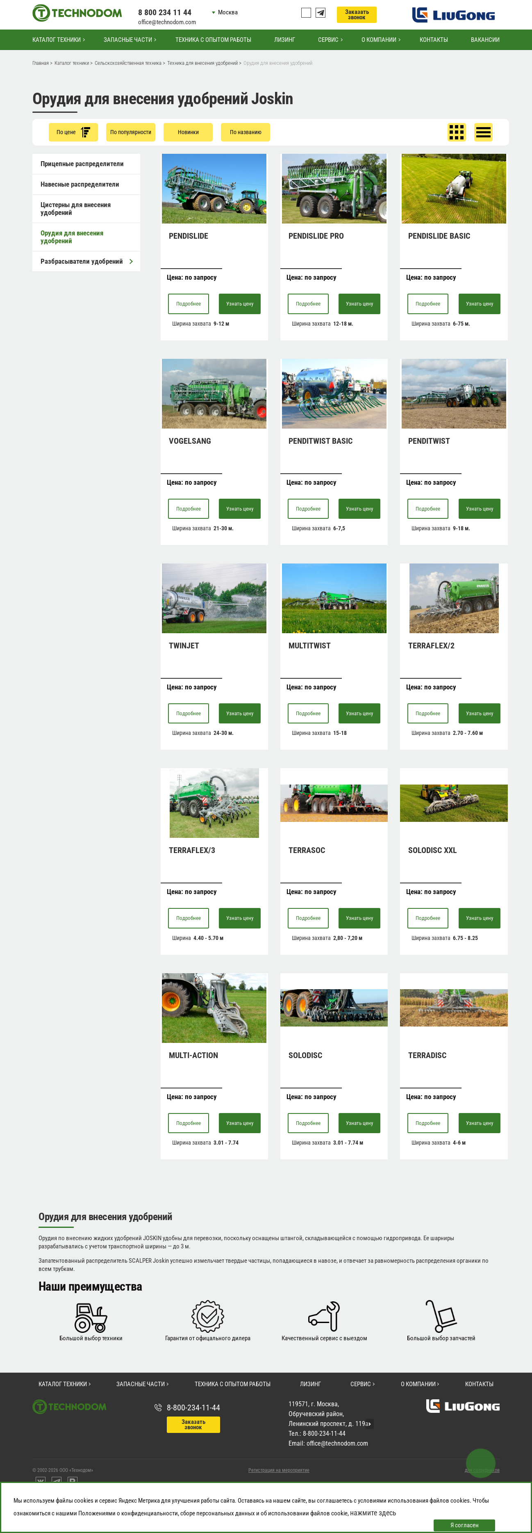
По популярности (130, 132)
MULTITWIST (310, 645)
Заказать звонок (357, 14)
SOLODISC (305, 1055)
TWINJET (184, 645)
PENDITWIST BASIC (320, 441)
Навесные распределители (80, 184)
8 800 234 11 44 (164, 12)
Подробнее (188, 304)
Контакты (434, 39)
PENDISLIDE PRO (316, 236)
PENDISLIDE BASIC (439, 236)
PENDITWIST (429, 441)
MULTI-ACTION (193, 1055)
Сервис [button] (328, 39)
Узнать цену (239, 304)
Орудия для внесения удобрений (72, 237)
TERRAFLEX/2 (431, 645)
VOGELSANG (190, 441)
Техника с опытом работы (213, 39)
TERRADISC (427, 1055)
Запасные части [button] (128, 39)
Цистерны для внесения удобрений (76, 209)
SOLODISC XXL (432, 850)
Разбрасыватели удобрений (86, 261)
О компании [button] (378, 39)
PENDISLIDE (188, 236)
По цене (73, 132)
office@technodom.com (167, 22)
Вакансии (485, 39)
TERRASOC (307, 850)
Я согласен (464, 1525)
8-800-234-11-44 (193, 1407)
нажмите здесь (373, 1512)
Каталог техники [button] (56, 39)
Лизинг (284, 39)
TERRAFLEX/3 (192, 850)
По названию (245, 132)
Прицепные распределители (82, 164)
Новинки (188, 132)
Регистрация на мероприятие (278, 1470)
